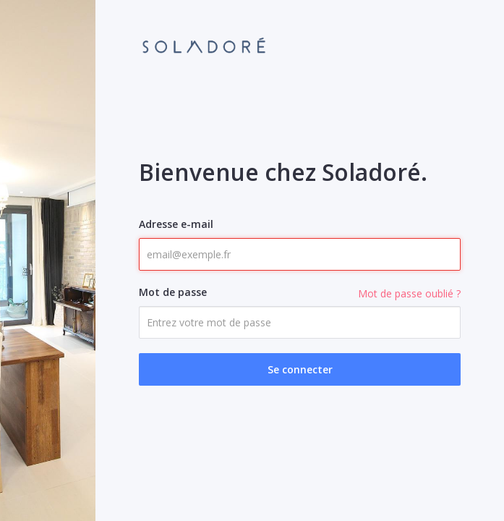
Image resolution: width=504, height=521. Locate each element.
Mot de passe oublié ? (409, 293)
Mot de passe (173, 292)
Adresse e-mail (176, 224)
